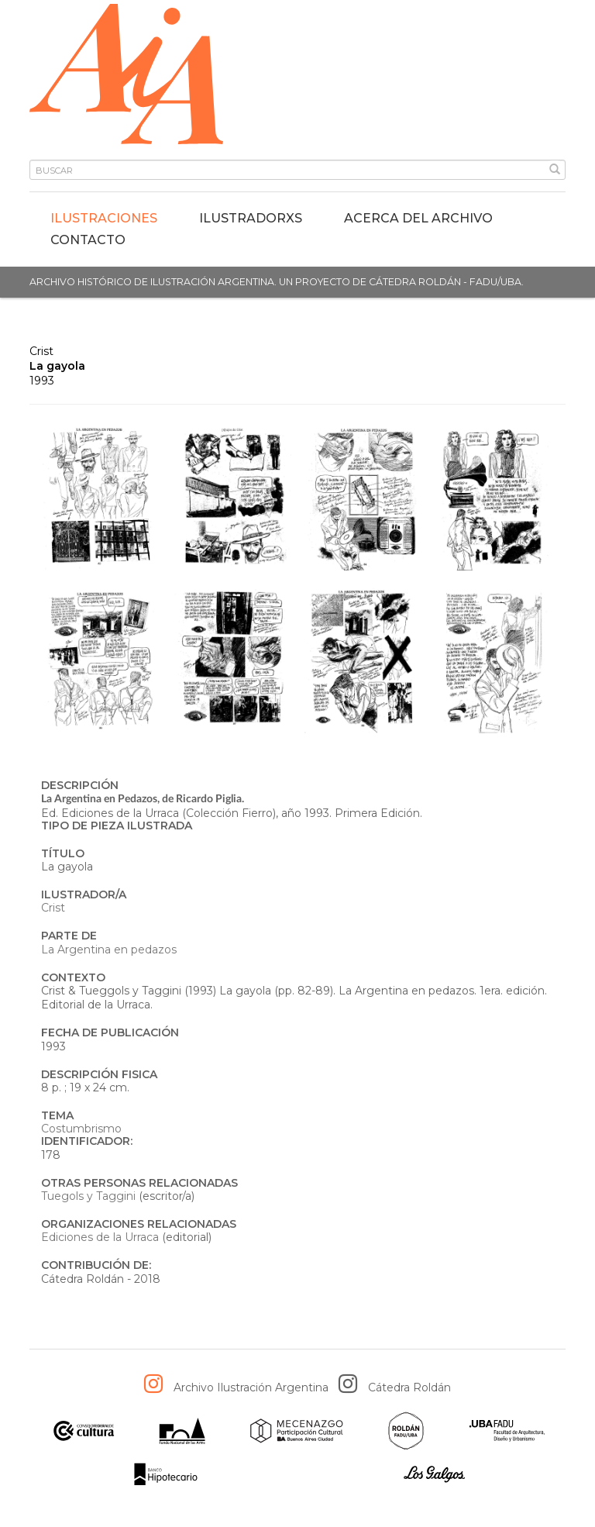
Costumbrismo (81, 1129)
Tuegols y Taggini (88, 1196)
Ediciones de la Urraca (100, 1237)
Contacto (88, 240)
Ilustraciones (103, 218)
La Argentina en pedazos (109, 950)
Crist (41, 351)
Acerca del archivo (418, 218)
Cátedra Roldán (409, 1387)
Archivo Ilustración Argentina (251, 1387)
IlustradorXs (250, 218)
